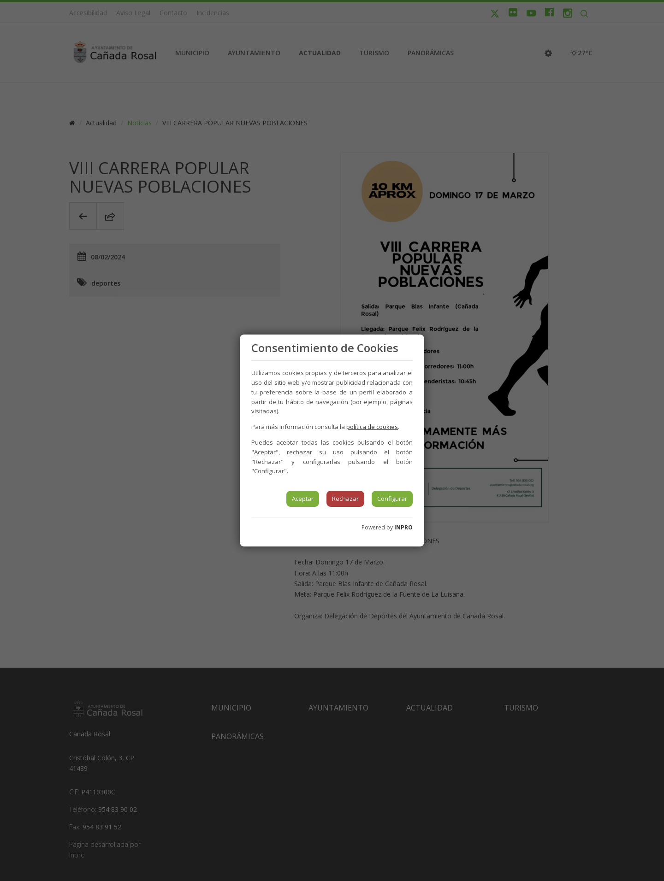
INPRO (403, 527)
